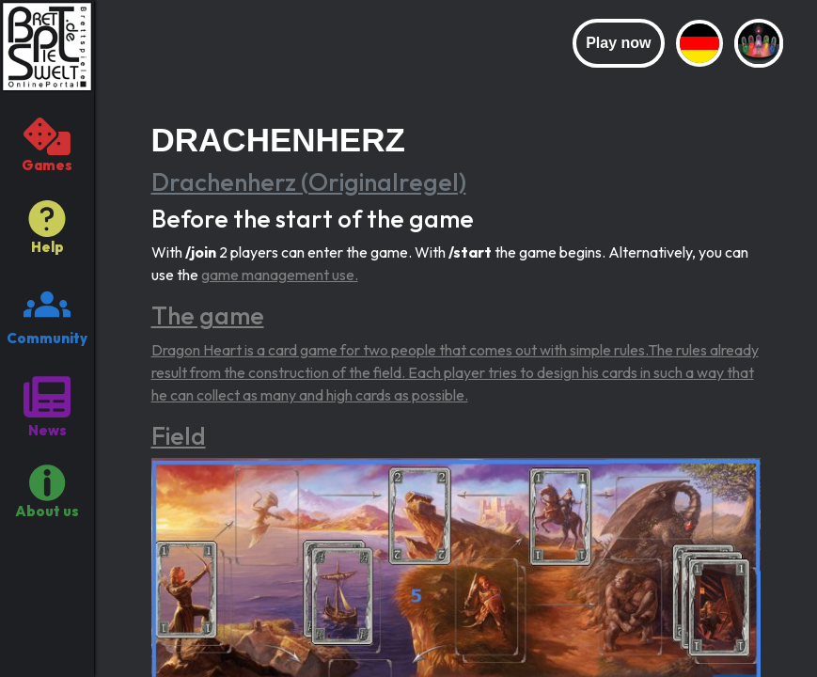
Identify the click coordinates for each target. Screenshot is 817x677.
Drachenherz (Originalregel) (308, 181)
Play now (618, 43)
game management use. (279, 274)
